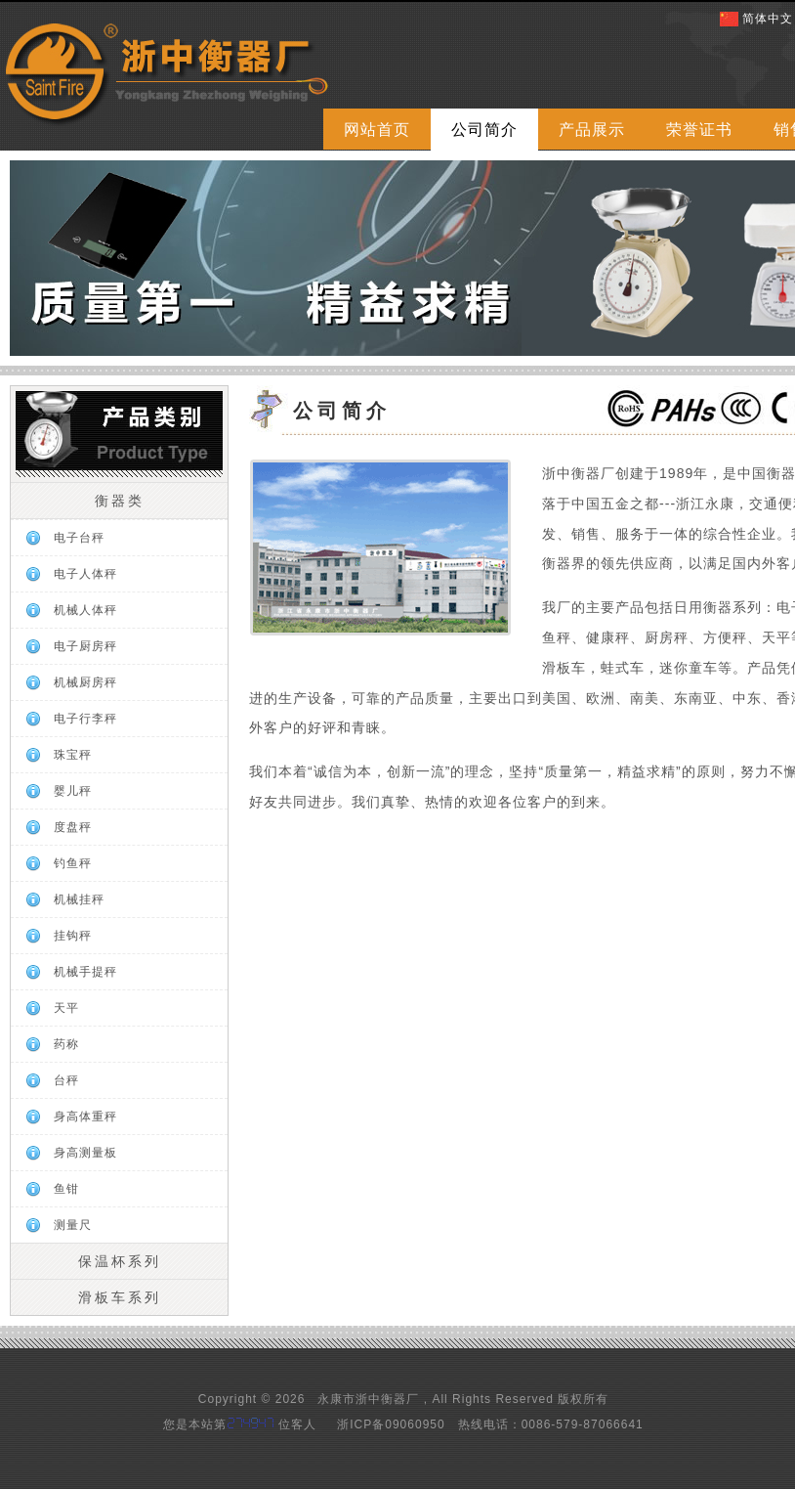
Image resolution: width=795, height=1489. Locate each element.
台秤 (66, 1080)
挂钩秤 (73, 935)
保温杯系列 (119, 1261)
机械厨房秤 (85, 682)
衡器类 (120, 500)
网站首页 (377, 129)
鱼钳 (66, 1189)
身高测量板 (85, 1153)
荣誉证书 (699, 129)
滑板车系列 (119, 1297)
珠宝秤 (73, 755)
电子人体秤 (85, 574)
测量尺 (73, 1225)
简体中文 (767, 18)
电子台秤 (79, 538)
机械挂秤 (79, 899)
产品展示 (592, 129)
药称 (66, 1044)
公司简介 (484, 129)
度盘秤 (73, 827)
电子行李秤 (85, 718)
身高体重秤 (85, 1116)
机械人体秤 (85, 610)
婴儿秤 (73, 791)
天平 (66, 1008)
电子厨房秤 (85, 646)
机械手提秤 (85, 972)
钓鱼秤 (73, 863)
